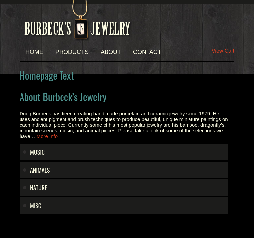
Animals (40, 170)
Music (37, 152)
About (111, 52)
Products (72, 52)
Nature (38, 187)
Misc (35, 205)
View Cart (223, 51)
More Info (47, 136)
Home (34, 52)
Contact (147, 52)
